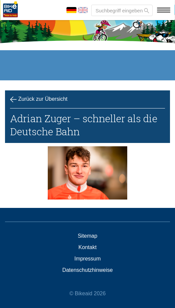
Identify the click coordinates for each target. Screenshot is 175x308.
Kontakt (87, 247)
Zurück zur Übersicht (38, 99)
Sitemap (88, 236)
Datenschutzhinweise (87, 270)
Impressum (87, 258)
